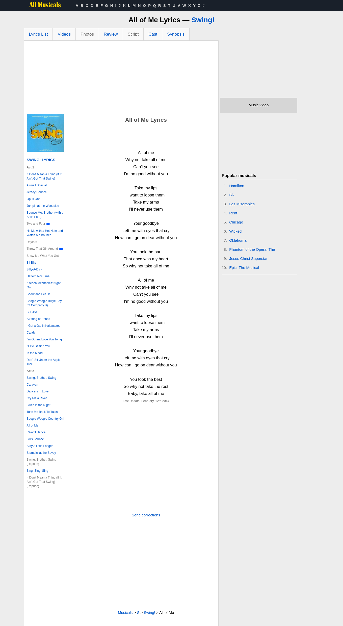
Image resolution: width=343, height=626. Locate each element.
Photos (87, 34)
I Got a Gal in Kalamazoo (44, 326)
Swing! (203, 20)
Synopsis (175, 34)
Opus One (34, 199)
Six (231, 195)
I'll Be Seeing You (38, 346)
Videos (64, 34)
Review (111, 34)
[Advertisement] (121, 78)
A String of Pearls (38, 319)
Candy (31, 332)
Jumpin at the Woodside (43, 206)
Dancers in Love (38, 391)
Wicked (235, 231)
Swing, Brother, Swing (41, 378)
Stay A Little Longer (40, 446)
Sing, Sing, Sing (37, 470)
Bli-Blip (31, 262)
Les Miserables (242, 204)
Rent (233, 213)
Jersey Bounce (37, 192)
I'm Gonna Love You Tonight (46, 339)
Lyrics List (38, 34)
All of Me (33, 425)
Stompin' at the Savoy (41, 453)
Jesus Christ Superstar (248, 258)
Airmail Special (37, 185)
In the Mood (35, 353)
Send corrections (146, 515)
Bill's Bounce (35, 439)
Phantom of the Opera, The (252, 249)
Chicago (236, 222)
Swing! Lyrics (41, 160)
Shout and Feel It (38, 294)
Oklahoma (237, 240)
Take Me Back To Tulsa (42, 412)
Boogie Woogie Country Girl (45, 418)
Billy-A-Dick (34, 269)
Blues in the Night (38, 405)
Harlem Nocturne (38, 276)
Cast (152, 34)
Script (133, 34)
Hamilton (236, 186)
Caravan (32, 384)
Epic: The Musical (244, 267)
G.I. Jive (32, 312)
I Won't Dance (36, 432)
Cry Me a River (37, 398)
